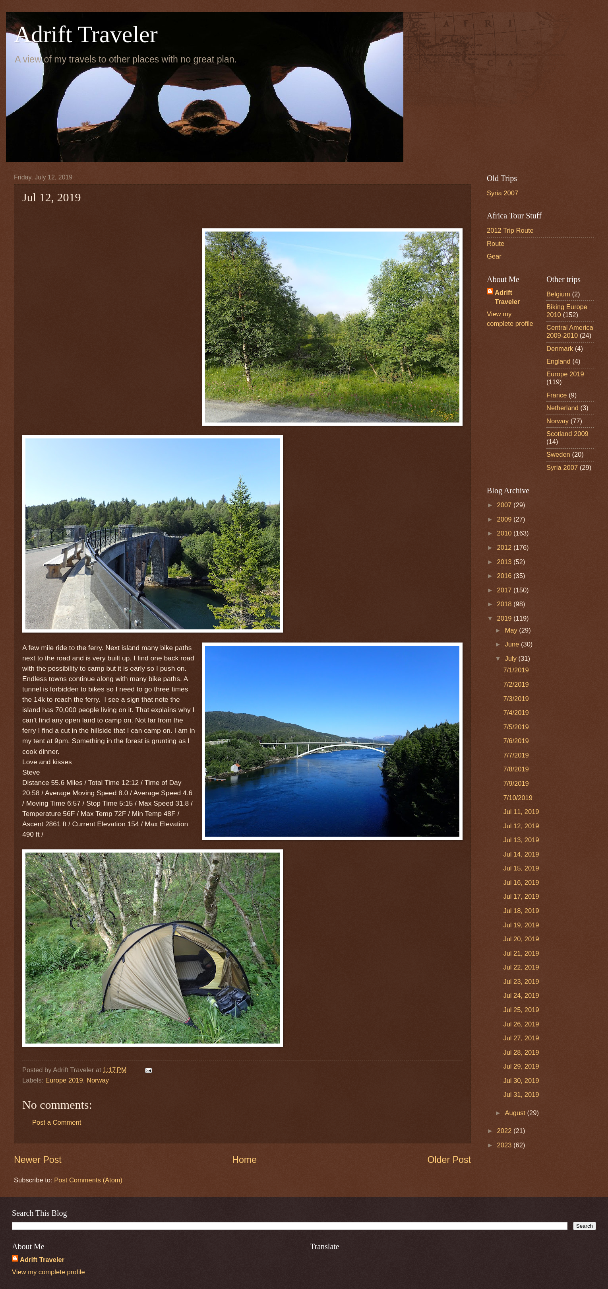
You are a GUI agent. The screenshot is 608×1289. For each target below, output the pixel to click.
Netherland (562, 408)
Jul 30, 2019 (521, 1081)
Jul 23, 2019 (521, 981)
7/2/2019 (516, 684)
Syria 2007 (502, 193)
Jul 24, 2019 (521, 995)
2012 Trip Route (510, 230)
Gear (494, 256)
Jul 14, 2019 (521, 854)
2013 (505, 562)
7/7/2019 (516, 755)
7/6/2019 (516, 741)
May (512, 630)
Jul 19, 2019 (521, 925)
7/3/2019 (516, 699)
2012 (505, 547)
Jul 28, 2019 (521, 1052)
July (511, 658)
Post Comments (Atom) (88, 1180)
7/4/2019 (516, 713)
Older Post (449, 1160)
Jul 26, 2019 (521, 1024)
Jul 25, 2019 (521, 1010)
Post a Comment (56, 1122)
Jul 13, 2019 (521, 840)
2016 (505, 576)
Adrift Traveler (86, 34)
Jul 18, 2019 (521, 911)
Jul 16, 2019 (521, 882)
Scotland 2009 (567, 434)
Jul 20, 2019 (521, 939)
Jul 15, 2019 (521, 868)
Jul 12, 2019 (521, 826)
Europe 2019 (64, 1080)
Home (244, 1160)
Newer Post (38, 1160)
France (556, 395)
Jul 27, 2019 (521, 1038)
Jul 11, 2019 (521, 812)
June (513, 644)
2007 (505, 505)
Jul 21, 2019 (521, 953)
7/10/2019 (517, 798)
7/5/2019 (516, 727)
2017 (505, 590)
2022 (505, 1131)
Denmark (559, 348)
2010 (505, 533)
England (558, 361)
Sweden (558, 454)
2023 (505, 1145)
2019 (505, 618)
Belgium (558, 294)
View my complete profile (48, 1272)
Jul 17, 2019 (521, 896)
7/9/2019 (516, 783)
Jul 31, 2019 (521, 1094)
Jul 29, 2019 (521, 1066)
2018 (505, 604)
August (516, 1113)
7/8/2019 (516, 769)
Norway (98, 1080)
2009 (505, 519)
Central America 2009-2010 (569, 331)
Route (495, 243)
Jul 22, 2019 (521, 967)
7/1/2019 (516, 670)
